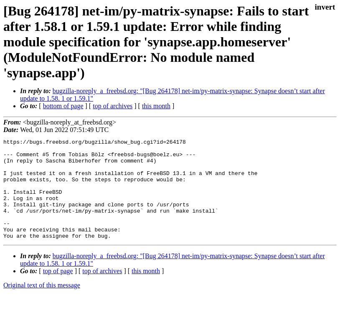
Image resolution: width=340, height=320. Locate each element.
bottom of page (63, 105)
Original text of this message (41, 305)
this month (156, 105)
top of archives (112, 105)
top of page (58, 291)
